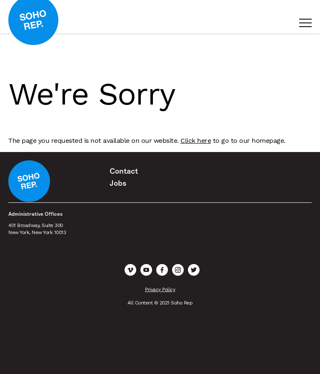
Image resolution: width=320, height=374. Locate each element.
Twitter (194, 270)
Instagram (178, 270)
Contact (124, 171)
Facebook (162, 270)
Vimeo (130, 270)
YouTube (146, 270)
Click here (195, 141)
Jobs (118, 183)
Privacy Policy (160, 289)
